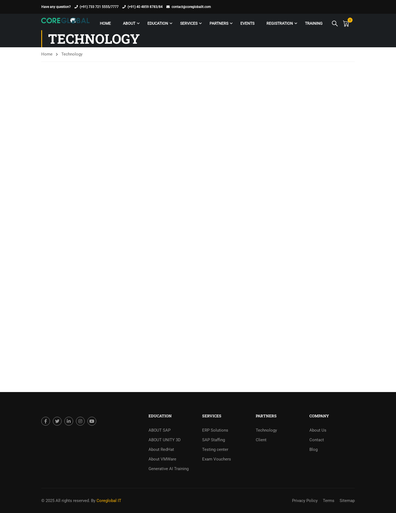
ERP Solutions (215, 430)
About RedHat (161, 449)
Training (313, 23)
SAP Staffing (213, 439)
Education (157, 23)
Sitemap (347, 500)
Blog (313, 449)
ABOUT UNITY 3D (164, 439)
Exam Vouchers (216, 459)
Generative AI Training (168, 468)
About (128, 23)
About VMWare (162, 459)
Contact (316, 439)
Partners (218, 23)
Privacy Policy (305, 500)
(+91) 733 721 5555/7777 (99, 7)
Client (261, 439)
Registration (279, 23)
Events (247, 23)
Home (104, 23)
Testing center (215, 449)
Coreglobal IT (108, 500)
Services (188, 23)
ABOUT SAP (159, 430)
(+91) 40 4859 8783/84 (145, 7)
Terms (328, 500)
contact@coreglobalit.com (191, 7)
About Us (317, 430)
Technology (266, 430)
